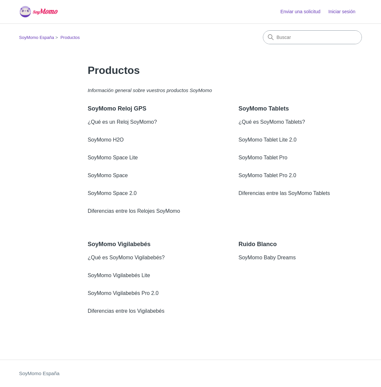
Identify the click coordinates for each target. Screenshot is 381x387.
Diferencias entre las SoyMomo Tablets (284, 193)
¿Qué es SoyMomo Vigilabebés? (126, 257)
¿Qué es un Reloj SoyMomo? (122, 122)
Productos (70, 37)
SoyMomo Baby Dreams (267, 257)
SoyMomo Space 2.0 (112, 193)
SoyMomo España (36, 37)
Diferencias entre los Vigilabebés (126, 311)
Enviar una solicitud (300, 11)
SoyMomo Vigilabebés (119, 244)
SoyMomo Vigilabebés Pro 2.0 (123, 293)
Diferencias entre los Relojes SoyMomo (134, 211)
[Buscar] (312, 37)
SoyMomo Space (108, 175)
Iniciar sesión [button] (342, 11)
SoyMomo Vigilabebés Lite (119, 275)
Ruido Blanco (257, 244)
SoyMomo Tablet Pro (262, 157)
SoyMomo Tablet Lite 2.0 (267, 140)
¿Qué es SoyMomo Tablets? (271, 122)
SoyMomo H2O (106, 140)
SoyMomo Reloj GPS (117, 108)
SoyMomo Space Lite (113, 157)
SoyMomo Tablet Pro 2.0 (267, 175)
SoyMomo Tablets (263, 108)
